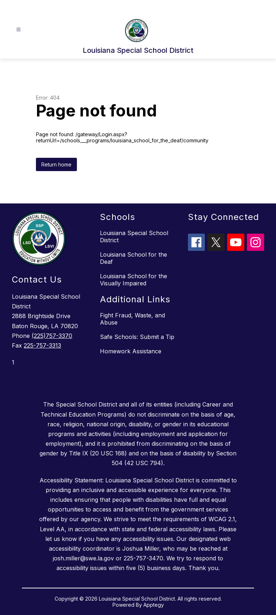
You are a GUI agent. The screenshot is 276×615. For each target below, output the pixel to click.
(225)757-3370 (52, 335)
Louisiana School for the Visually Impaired (133, 279)
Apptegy (153, 605)
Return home (56, 164)
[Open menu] (18, 30)
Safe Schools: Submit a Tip (137, 336)
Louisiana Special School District (134, 236)
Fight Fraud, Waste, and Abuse (132, 319)
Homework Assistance (130, 351)
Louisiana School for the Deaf (133, 258)
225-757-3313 (42, 345)
